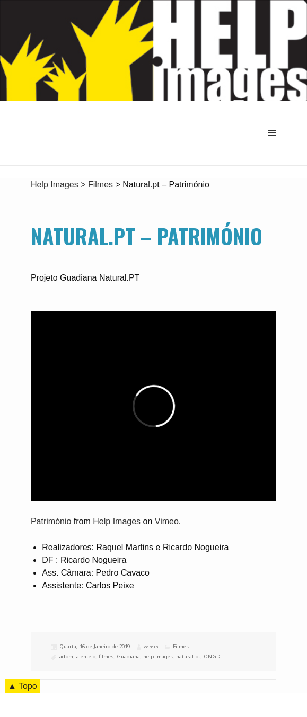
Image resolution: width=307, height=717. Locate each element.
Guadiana (128, 656)
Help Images (117, 521)
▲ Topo (22, 686)
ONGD (212, 656)
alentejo (85, 656)
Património (51, 521)
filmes (106, 656)
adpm (66, 656)
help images (158, 656)
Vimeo (167, 521)
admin (151, 646)
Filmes (181, 646)
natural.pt (188, 656)
